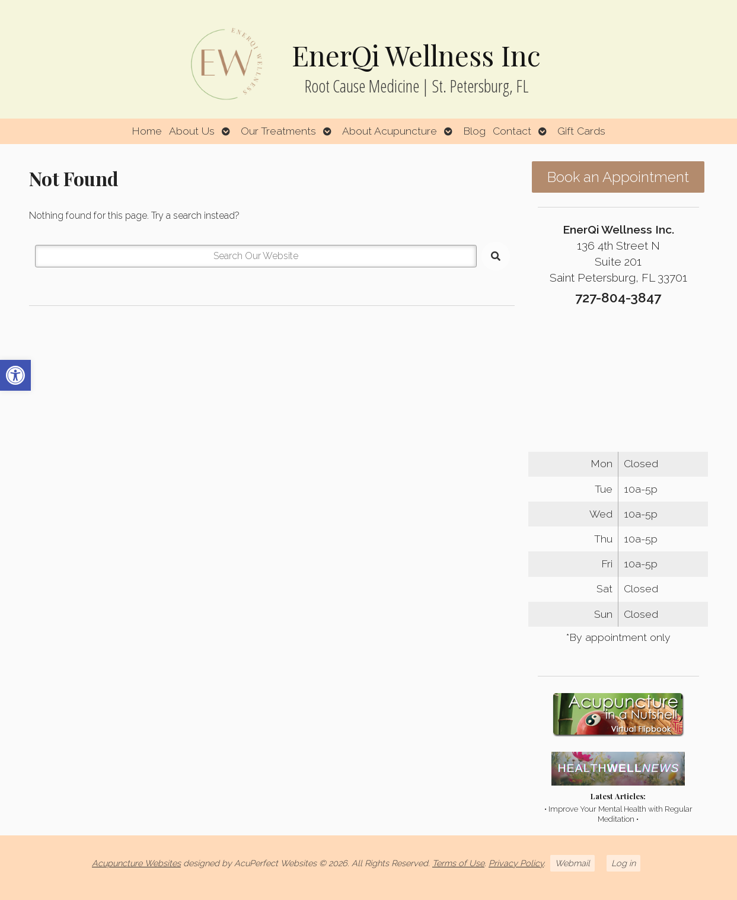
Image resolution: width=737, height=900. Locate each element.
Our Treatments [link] (278, 131)
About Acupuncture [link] (389, 131)
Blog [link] (474, 131)
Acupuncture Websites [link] (136, 863)
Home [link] (147, 131)
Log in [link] (623, 863)
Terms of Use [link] (458, 863)
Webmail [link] (572, 863)
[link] (15, 375)
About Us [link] (192, 131)
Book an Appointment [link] (618, 177)
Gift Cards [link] (581, 131)
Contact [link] (512, 131)
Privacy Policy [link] (516, 863)
